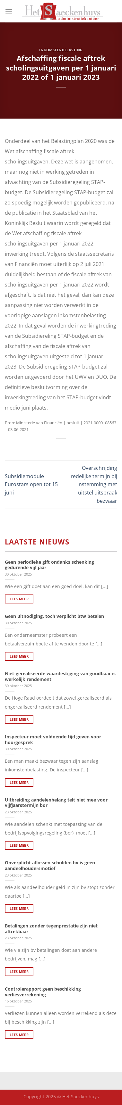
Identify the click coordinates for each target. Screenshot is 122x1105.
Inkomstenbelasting (61, 49)
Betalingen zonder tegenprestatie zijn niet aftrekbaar (51, 928)
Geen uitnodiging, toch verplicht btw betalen (54, 616)
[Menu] (9, 11)
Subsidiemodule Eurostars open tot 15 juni (31, 484)
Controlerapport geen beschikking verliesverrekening (43, 991)
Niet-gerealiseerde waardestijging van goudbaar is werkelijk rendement (60, 676)
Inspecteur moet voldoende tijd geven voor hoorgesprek (53, 739)
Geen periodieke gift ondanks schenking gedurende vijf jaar (49, 564)
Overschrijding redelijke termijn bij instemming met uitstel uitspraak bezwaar (94, 484)
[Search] (114, 11)
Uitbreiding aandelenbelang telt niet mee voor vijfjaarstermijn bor (56, 802)
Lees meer (19, 598)
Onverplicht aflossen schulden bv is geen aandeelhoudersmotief (50, 865)
